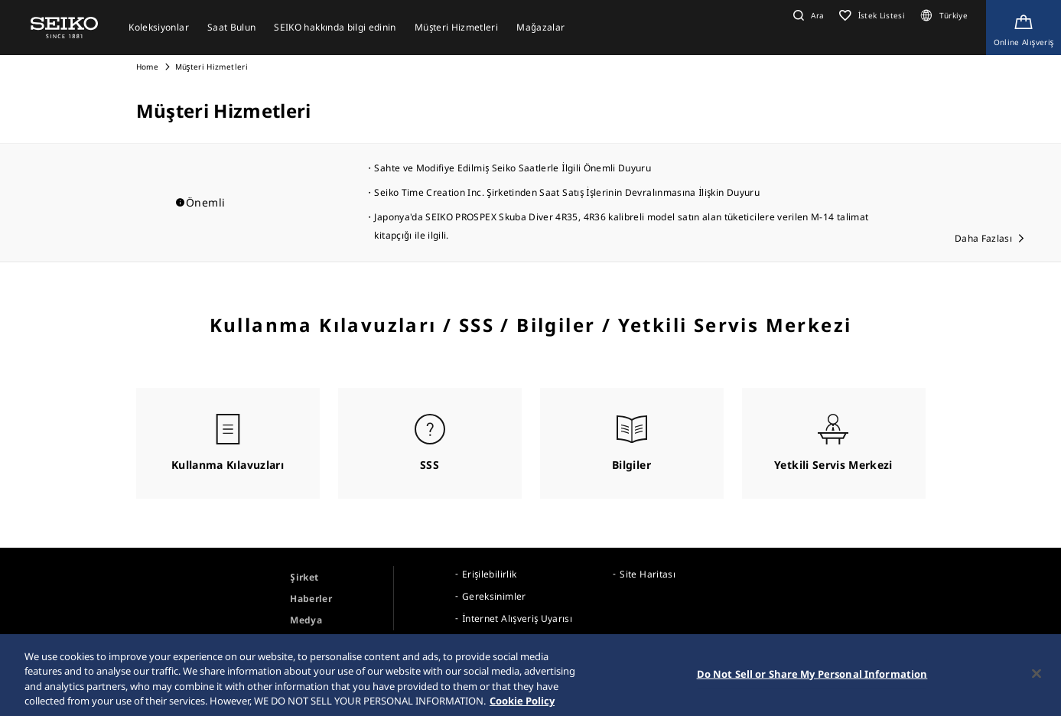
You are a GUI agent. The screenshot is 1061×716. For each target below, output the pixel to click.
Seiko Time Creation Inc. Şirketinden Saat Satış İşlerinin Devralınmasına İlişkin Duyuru (566, 192)
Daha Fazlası (983, 238)
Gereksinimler (494, 596)
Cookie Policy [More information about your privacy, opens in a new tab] (522, 705)
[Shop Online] (1023, 27)
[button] (806, 15)
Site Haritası (647, 574)
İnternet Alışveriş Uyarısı (517, 618)
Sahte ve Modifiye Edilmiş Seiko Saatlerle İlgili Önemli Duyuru (512, 167)
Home (147, 66)
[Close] (1036, 678)
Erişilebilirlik (489, 574)
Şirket (304, 577)
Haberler (311, 598)
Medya (306, 619)
